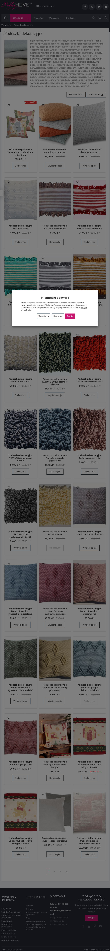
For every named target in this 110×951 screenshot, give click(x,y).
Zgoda (70, 316)
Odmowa (57, 316)
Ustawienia (43, 316)
